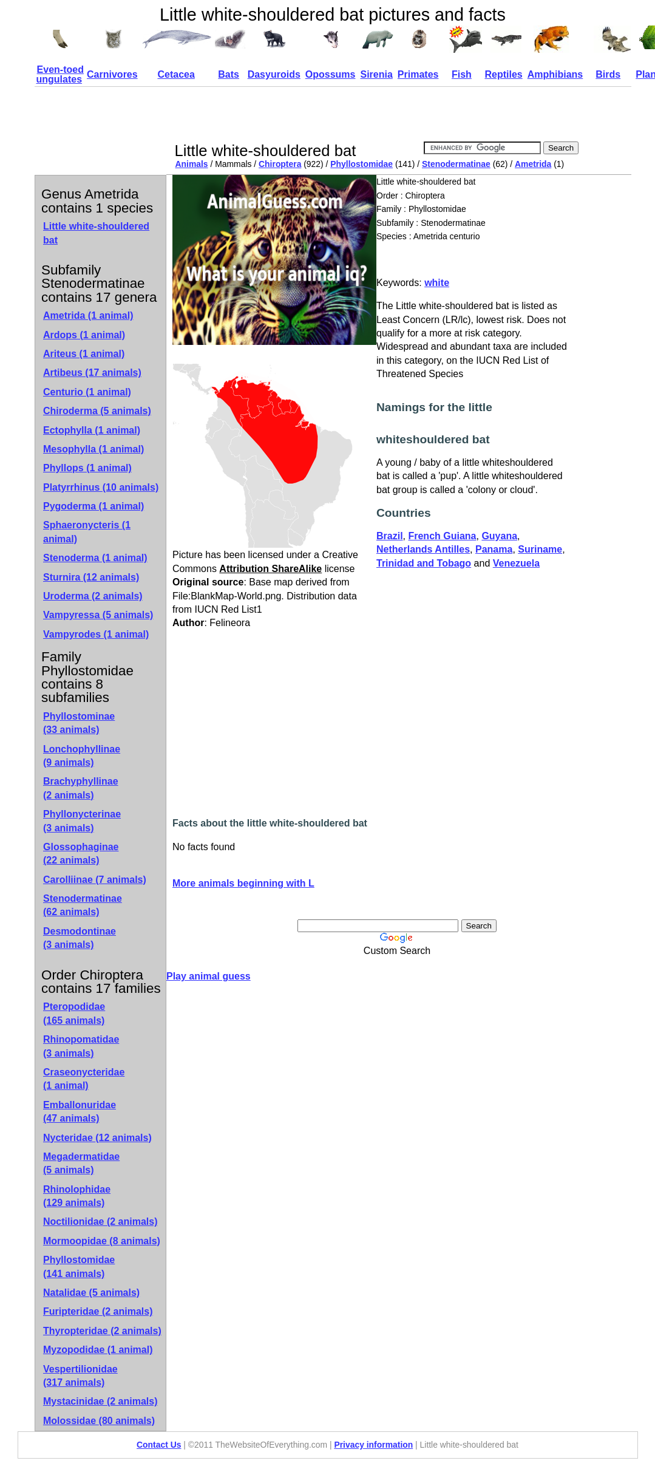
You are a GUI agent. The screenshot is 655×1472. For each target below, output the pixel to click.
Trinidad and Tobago (423, 563)
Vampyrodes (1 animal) (96, 634)
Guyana (499, 536)
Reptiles (503, 74)
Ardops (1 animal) (84, 335)
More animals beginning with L (243, 883)
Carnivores (112, 74)
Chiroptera (280, 164)
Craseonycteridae (83, 1079)
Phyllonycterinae (82, 821)
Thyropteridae (102, 1331)
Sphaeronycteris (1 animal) (87, 531)
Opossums (330, 74)
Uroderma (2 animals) (93, 596)
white (436, 283)
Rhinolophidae (76, 1196)
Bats (228, 74)
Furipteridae (98, 1311)
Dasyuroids (274, 74)
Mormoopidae (101, 1241)
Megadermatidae (81, 1163)
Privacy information (373, 1445)
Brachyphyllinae (80, 788)
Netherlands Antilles (423, 549)
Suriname (540, 549)
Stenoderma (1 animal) (95, 558)
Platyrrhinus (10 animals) (100, 487)
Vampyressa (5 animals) (98, 615)
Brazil (389, 536)
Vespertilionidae (80, 1376)
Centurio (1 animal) (87, 392)
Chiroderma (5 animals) (97, 411)
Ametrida (533, 164)
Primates (418, 74)
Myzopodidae (97, 1349)
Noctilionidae (100, 1221)
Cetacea (175, 74)
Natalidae (91, 1292)
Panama (493, 549)
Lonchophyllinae (81, 756)
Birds (608, 74)
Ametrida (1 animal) (88, 315)
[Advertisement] (394, 114)
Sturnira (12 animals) (91, 577)
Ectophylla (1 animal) (91, 430)
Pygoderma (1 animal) (93, 506)
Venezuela (516, 563)
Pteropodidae (74, 1013)
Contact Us (159, 1445)
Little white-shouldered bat (96, 233)
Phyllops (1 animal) (87, 468)
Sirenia (376, 74)
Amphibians (555, 74)
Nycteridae (97, 1138)
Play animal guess (208, 976)
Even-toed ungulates (60, 74)
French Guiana (442, 536)
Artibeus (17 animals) (92, 372)
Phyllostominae (79, 723)
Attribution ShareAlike (270, 569)
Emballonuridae (79, 1111)
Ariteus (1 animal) (83, 354)
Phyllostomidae (361, 164)
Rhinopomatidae (81, 1046)
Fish (462, 74)
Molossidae (99, 1421)
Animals (191, 164)
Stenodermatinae (456, 164)
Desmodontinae (79, 938)
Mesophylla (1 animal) (93, 449)
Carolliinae (94, 879)
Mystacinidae (100, 1401)
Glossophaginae (80, 853)
